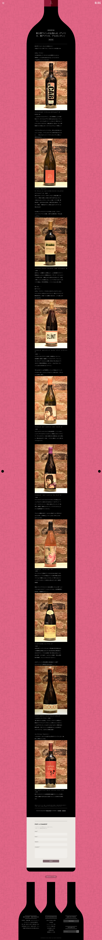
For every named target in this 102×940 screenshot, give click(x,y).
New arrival (51, 39)
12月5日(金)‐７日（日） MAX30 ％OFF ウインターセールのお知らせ (34, 926)
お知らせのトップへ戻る (51, 876)
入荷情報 (50, 930)
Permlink (59, 810)
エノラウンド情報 (50, 926)
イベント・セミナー (50, 924)
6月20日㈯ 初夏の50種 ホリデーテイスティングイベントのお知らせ (34, 920)
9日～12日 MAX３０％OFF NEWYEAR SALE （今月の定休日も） (34, 924)
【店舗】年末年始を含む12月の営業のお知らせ (31, 928)
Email (36, 836)
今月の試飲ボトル (50, 928)
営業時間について (50, 932)
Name (36, 831)
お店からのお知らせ (49, 920)
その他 (50, 922)
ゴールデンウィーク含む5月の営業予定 (31, 922)
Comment (64, 810)
